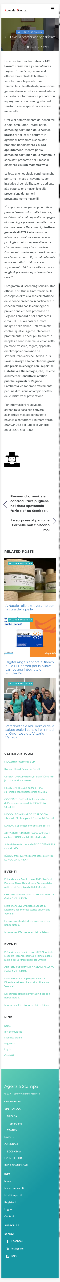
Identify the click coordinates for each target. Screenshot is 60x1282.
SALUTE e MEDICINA (30, 32)
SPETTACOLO (12, 1108)
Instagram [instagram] (14, 1248)
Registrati (9, 1043)
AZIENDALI (11, 1143)
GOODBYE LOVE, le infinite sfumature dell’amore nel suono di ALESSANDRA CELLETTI (25, 802)
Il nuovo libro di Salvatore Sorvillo (22, 768)
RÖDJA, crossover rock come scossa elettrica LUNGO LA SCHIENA (28, 857)
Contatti (9, 1055)
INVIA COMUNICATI (16, 1165)
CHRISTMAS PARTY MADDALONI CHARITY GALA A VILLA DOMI (29, 896)
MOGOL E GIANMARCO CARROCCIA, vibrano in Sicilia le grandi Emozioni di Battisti (29, 816)
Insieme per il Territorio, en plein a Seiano (26, 932)
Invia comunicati (13, 1031)
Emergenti (16, 1123)
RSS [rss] (10, 1256)
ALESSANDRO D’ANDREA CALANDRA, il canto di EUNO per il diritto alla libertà (27, 834)
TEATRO (12, 1130)
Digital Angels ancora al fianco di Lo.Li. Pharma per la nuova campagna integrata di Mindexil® (29, 667)
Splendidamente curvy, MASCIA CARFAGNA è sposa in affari (29, 846)
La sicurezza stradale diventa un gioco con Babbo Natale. (27, 922)
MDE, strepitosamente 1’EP (19, 761)
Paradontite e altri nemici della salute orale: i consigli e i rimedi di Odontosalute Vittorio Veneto (30, 731)
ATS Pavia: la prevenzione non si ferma (30, 37)
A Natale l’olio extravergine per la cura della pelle (29, 607)
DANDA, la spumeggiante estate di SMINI (27, 825)
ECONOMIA (14, 1151)
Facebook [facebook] (13, 1240)
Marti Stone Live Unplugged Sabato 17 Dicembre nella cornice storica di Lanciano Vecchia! (27, 909)
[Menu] (52, 8)
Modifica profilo (13, 1037)
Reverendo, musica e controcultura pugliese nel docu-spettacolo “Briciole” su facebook (29, 503)
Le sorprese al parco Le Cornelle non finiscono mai (30, 525)
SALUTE (9, 1136)
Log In (7, 1049)
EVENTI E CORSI (14, 1158)
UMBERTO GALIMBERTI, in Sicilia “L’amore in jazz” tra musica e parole (29, 778)
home (7, 1025)
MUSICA (12, 1116)
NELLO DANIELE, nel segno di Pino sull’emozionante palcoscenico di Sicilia (25, 789)
